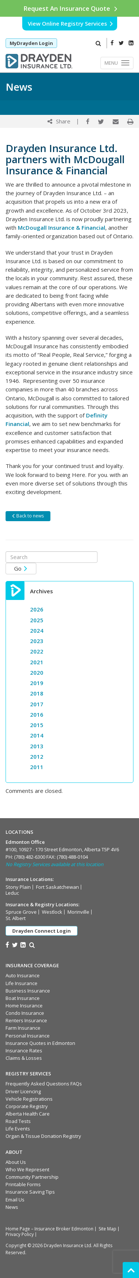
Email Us (15, 1199)
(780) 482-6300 (29, 856)
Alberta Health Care (28, 1113)
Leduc (12, 893)
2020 (36, 672)
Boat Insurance (23, 998)
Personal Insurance (28, 1035)
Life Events (18, 1128)
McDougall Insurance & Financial (61, 227)
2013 (36, 746)
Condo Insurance (25, 1013)
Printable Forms (23, 1184)
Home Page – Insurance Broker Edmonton (49, 1229)
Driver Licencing (23, 1091)
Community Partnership (32, 1177)
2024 (36, 630)
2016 (36, 714)
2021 (36, 662)
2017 (36, 704)
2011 (36, 767)
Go (21, 568)
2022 (36, 651)
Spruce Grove (21, 912)
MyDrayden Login (31, 43)
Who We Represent (27, 1169)
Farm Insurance (23, 1027)
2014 (36, 735)
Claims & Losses (24, 1058)
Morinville (78, 912)
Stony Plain (18, 887)
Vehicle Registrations (29, 1098)
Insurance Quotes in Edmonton (40, 1043)
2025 (36, 620)
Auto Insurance (23, 975)
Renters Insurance (26, 1020)
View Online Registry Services (70, 23)
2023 (36, 641)
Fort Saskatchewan (57, 887)
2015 (36, 725)
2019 (36, 683)
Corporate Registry (27, 1106)
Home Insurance (24, 1005)
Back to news (27, 516)
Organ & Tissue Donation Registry (43, 1136)
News (12, 1207)
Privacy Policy (20, 1234)
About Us (16, 1162)
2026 (36, 609)
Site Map (107, 1229)
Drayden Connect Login (41, 930)
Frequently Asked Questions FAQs (44, 1083)
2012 (36, 756)
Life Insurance (21, 983)
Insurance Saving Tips (30, 1191)
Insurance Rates (24, 1050)
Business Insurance (28, 990)
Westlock (52, 912)
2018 (36, 693)
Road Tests (18, 1121)
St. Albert (16, 918)
